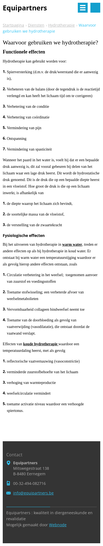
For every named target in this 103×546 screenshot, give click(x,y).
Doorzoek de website (95, 8)
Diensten (36, 25)
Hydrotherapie (61, 25)
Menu (82, 7)
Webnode (58, 524)
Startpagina (13, 25)
